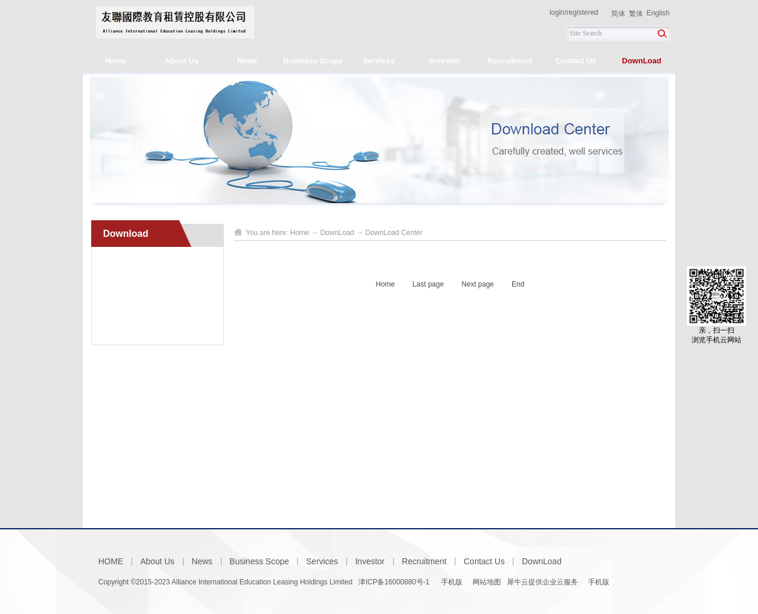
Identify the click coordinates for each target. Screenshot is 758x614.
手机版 (450, 582)
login (557, 12)
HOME (110, 561)
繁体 (636, 13)
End (518, 284)
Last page (428, 284)
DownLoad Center (394, 233)
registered (582, 12)
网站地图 (484, 582)
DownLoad (337, 233)
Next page (477, 284)
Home (115, 60)
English (658, 13)
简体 (618, 13)
